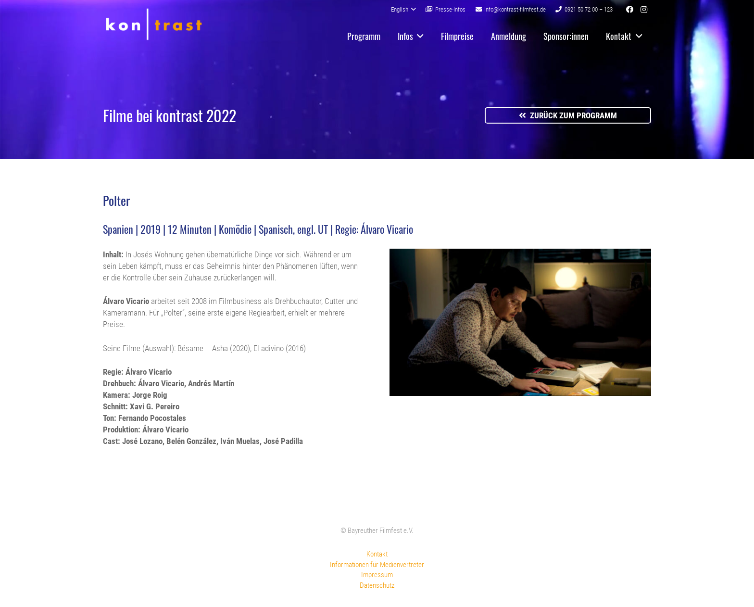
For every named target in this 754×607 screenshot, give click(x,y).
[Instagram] (644, 9)
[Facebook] (629, 9)
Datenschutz (377, 585)
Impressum (377, 574)
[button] (403, 9)
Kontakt (377, 554)
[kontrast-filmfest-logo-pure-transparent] (153, 24)
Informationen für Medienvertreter (377, 564)
